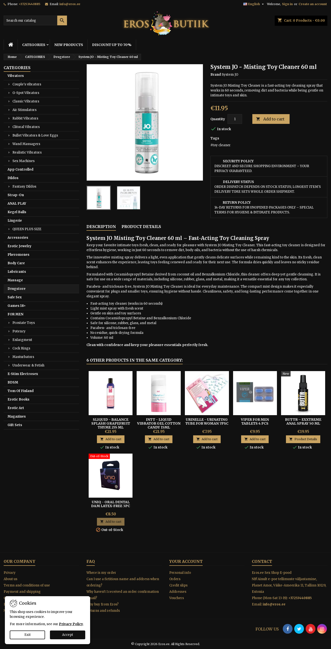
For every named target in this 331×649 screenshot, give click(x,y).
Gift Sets (15, 425)
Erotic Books (18, 399)
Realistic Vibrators (27, 152)
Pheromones (18, 255)
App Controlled (20, 169)
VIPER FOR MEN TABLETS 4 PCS (255, 421)
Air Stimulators (24, 110)
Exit (27, 635)
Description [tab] (101, 226)
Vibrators (16, 76)
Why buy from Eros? (102, 604)
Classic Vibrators (25, 101)
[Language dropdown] (254, 4)
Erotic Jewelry (19, 246)
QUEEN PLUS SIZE (26, 229)
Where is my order (101, 573)
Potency (19, 331)
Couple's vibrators (26, 84)
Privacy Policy (71, 624)
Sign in (287, 4)
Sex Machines (23, 161)
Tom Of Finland (21, 391)
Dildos (13, 178)
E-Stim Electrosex (23, 374)
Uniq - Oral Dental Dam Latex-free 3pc (110, 504)
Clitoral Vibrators (26, 127)
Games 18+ (17, 306)
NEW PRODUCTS (68, 45)
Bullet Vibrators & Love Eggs (35, 135)
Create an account (313, 4)
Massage (15, 280)
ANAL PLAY (17, 203)
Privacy (10, 573)
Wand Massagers (26, 144)
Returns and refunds (103, 611)
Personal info (180, 573)
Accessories (18, 238)
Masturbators (23, 357)
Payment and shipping (22, 592)
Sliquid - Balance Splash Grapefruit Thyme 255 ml (110, 423)
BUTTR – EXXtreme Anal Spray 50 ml (303, 421)
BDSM (13, 382)
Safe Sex (15, 297)
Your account (186, 561)
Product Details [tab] (141, 226)
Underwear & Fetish (28, 365)
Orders (174, 579)
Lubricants (17, 272)
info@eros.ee (69, 4)
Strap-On (16, 195)
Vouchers (176, 598)
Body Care (16, 263)
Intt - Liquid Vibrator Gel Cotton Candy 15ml (158, 423)
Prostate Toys (23, 323)
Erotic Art (16, 408)
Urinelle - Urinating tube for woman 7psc (206, 421)
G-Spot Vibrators (25, 93)
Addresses (177, 592)
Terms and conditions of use (27, 585)
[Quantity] (234, 119)
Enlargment (22, 340)
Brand (215, 75)
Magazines (17, 416)
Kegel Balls (17, 212)
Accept (67, 635)
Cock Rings (21, 348)
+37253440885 (29, 4)
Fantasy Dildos (24, 186)
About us (10, 579)
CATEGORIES (33, 45)
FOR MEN (15, 314)
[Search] (35, 20)
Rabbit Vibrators (25, 118)
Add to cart (270, 119)
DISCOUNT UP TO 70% (112, 45)
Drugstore (17, 289)
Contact (262, 561)
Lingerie (15, 221)
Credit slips (178, 585)
